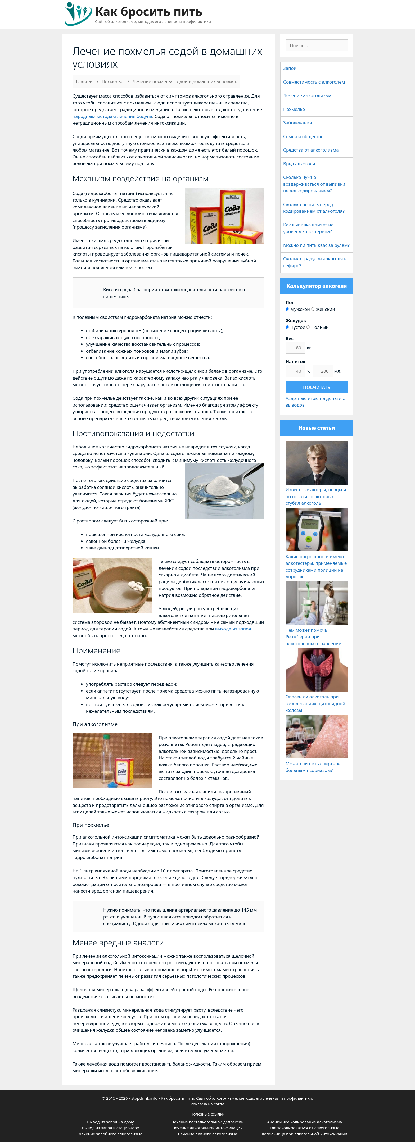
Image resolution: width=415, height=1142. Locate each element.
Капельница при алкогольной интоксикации (304, 1133)
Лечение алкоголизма (307, 95)
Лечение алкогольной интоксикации (207, 1127)
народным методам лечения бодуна (112, 116)
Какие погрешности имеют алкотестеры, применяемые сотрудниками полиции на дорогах (317, 563)
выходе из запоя (233, 629)
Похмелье (294, 109)
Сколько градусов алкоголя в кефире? (315, 262)
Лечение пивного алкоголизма (207, 1133)
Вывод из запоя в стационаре (110, 1127)
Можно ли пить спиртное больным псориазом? (317, 763)
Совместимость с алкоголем (314, 82)
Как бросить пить (148, 11)
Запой (289, 68)
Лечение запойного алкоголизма (110, 1133)
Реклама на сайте (207, 1104)
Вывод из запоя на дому (110, 1122)
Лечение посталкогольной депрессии (207, 1122)
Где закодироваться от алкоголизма (304, 1127)
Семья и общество (303, 136)
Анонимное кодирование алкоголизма (304, 1122)
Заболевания (297, 123)
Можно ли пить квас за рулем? (316, 245)
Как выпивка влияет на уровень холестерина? (308, 228)
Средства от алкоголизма (311, 150)
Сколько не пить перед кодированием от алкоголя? (314, 207)
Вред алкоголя (299, 164)
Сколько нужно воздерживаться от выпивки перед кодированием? (314, 184)
